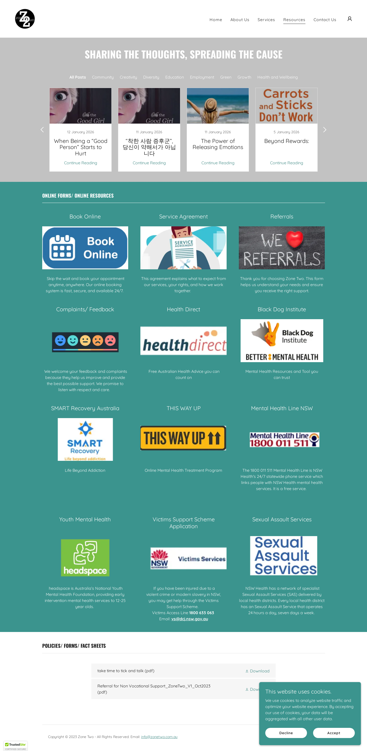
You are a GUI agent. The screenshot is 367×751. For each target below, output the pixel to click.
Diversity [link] (151, 77)
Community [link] (103, 77)
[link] (25, 18)
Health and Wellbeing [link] (277, 77)
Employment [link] (202, 77)
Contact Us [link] (325, 19)
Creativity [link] (128, 77)
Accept (333, 732)
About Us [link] (239, 19)
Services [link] (266, 19)
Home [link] (216, 19)
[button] (350, 19)
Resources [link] (294, 19)
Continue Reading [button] (80, 162)
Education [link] (174, 77)
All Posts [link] (77, 77)
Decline (286, 732)
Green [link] (225, 77)
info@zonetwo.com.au (159, 736)
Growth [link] (244, 77)
